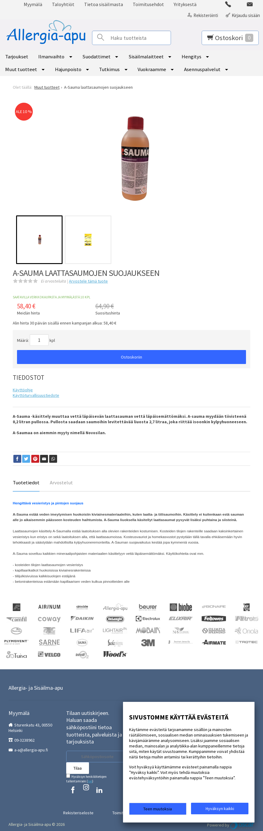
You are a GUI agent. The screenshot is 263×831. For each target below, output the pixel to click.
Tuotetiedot (26, 482)
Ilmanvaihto (51, 56)
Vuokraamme (152, 69)
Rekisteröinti (205, 15)
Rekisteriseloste (85, 806)
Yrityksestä (185, 4)
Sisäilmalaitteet (146, 56)
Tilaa (77, 768)
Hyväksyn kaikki (220, 810)
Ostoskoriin (131, 357)
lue (90, 781)
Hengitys (191, 56)
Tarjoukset (16, 56)
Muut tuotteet (21, 69)
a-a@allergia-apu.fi (31, 750)
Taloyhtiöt (63, 4)
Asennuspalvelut (202, 69)
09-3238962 (24, 740)
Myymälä (33, 4)
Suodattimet (96, 56)
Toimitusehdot (148, 4)
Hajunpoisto (68, 69)
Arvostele (88, 281)
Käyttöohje (23, 390)
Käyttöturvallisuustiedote (36, 395)
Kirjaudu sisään (246, 15)
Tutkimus (109, 69)
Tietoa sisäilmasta (103, 4)
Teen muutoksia (157, 810)
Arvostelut (61, 482)
